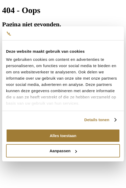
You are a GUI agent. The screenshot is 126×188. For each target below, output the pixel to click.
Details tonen (96, 120)
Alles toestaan (63, 135)
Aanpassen (63, 151)
